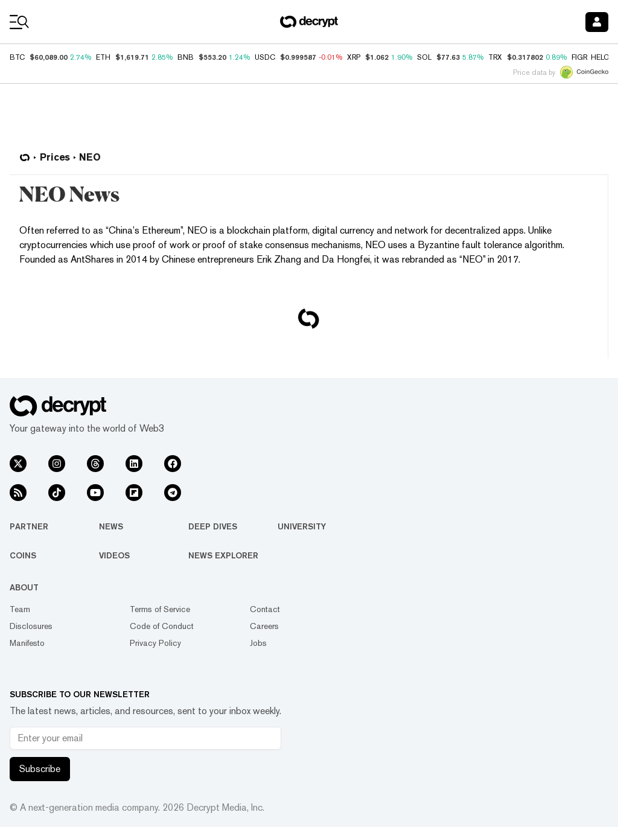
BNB (185, 57)
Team (20, 609)
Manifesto (27, 643)
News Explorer (223, 555)
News (111, 526)
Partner (29, 526)
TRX (495, 57)
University (302, 526)
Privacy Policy (155, 643)
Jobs (258, 643)
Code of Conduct (162, 626)
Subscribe (39, 768)
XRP (353, 57)
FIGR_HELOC (593, 57)
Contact (265, 609)
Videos (114, 555)
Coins (23, 555)
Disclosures (31, 626)
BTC (17, 57)
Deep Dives (212, 526)
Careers (264, 626)
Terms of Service (160, 609)
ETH (103, 57)
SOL (424, 57)
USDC (265, 57)
